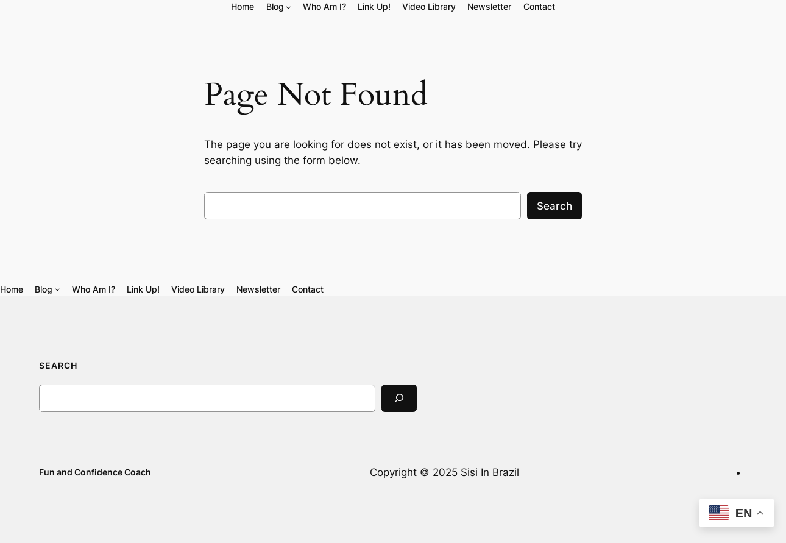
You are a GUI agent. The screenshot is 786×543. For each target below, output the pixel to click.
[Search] (399, 398)
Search (554, 206)
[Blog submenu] (288, 7)
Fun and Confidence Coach (95, 472)
